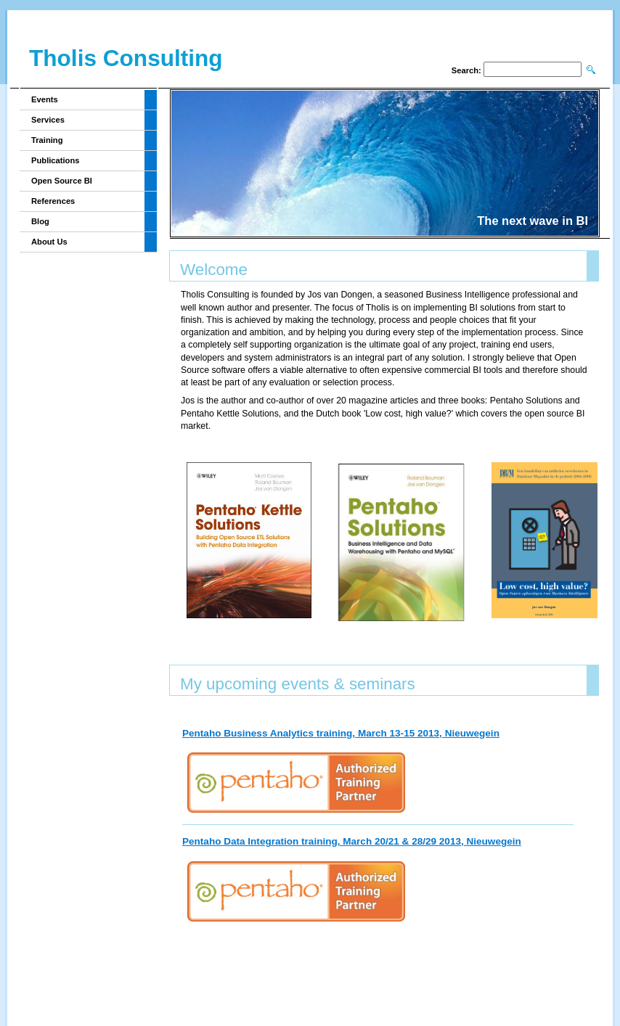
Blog (40, 221)
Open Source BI (61, 180)
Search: (466, 70)
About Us (49, 241)
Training (47, 140)
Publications (55, 160)
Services (48, 119)
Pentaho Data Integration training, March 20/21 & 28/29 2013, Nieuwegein (351, 841)
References (53, 201)
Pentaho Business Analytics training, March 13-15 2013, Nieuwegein (340, 733)
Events (44, 99)
